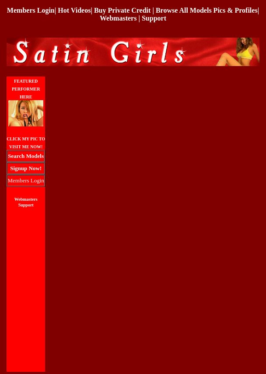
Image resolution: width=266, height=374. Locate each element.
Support (154, 18)
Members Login (31, 10)
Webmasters (118, 18)
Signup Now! (26, 168)
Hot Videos (74, 10)
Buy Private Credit (122, 10)
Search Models (26, 156)
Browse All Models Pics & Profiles (207, 10)
